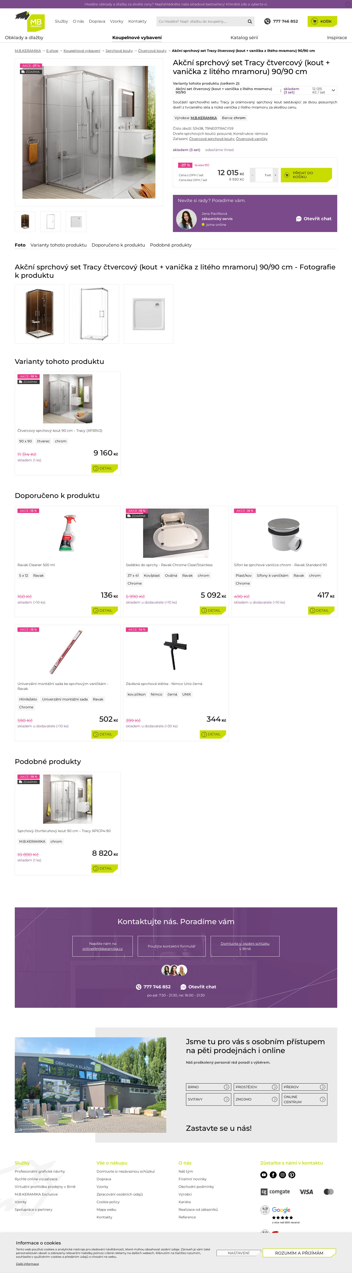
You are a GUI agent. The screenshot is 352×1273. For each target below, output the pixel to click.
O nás (78, 21)
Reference (187, 1217)
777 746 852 (153, 987)
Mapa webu (106, 1209)
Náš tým (186, 1171)
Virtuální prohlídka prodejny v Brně (45, 1186)
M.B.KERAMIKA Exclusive (36, 1194)
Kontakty (137, 21)
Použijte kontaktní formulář (172, 946)
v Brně (245, 946)
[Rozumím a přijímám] (299, 1252)
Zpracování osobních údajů (120, 1194)
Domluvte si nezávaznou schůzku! (126, 1171)
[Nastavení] (239, 1253)
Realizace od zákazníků (198, 1209)
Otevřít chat (198, 987)
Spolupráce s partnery (33, 1209)
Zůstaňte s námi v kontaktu (291, 1163)
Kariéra (185, 1202)
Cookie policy (108, 1202)
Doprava (97, 21)
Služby (61, 21)
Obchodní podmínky (196, 1186)
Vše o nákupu (112, 1163)
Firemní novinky (193, 1179)
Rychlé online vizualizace (36, 1179)
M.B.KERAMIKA (28, 50)
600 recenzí (292, 1222)
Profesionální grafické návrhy (40, 1171)
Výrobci (185, 1194)
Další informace (27, 1263)
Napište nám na (103, 946)
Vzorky (116, 21)
